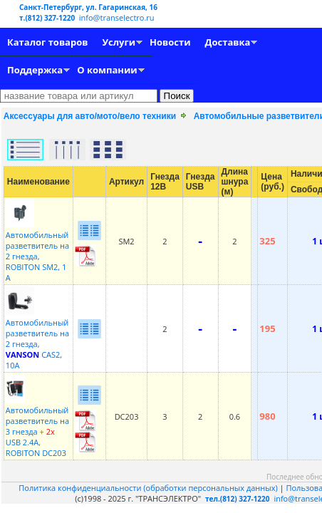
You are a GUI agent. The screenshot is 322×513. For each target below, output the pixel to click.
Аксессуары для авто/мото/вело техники (90, 116)
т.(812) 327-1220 (48, 18)
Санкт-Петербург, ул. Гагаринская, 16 (88, 7)
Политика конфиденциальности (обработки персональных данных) (149, 487)
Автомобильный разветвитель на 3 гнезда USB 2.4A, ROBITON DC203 (37, 426)
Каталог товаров (47, 42)
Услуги (118, 42)
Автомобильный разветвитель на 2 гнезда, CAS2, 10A (37, 338)
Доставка (228, 42)
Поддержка (35, 69)
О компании (107, 69)
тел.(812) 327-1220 (237, 499)
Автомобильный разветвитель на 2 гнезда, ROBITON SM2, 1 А (37, 251)
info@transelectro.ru (117, 17)
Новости (170, 42)
